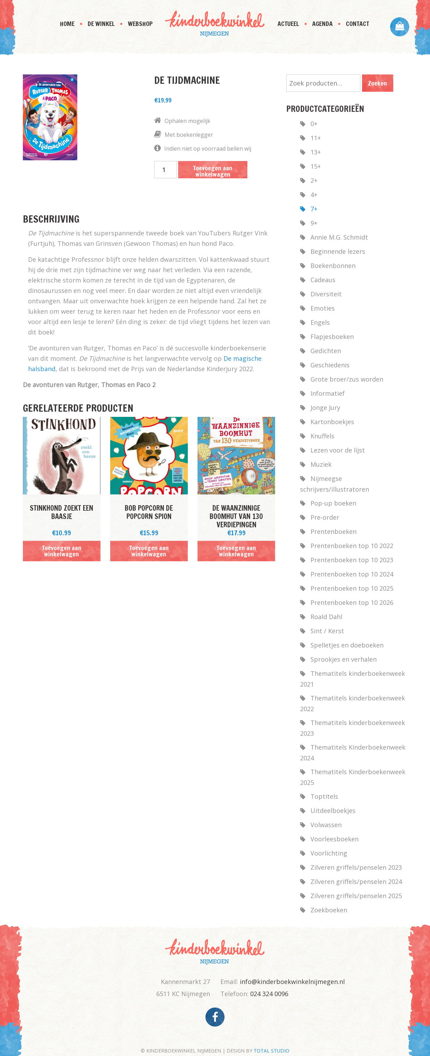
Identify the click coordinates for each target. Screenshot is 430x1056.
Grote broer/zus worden (346, 379)
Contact (357, 23)
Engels (320, 322)
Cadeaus (322, 280)
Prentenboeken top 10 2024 (351, 574)
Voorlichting (328, 853)
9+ (313, 223)
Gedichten (325, 351)
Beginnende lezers (337, 251)
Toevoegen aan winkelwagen (212, 170)
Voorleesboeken (334, 839)
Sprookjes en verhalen (343, 659)
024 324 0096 (269, 994)
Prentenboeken (333, 531)
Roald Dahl (326, 616)
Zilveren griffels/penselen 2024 (356, 881)
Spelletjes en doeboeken (347, 645)
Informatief (327, 393)
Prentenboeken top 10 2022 (351, 546)
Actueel (288, 23)
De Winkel (101, 23)
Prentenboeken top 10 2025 (351, 588)
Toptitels (324, 796)
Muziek (321, 464)
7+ (313, 209)
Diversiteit (326, 294)
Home (67, 23)
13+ (315, 152)
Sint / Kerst (327, 631)
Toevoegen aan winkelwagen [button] (61, 550)
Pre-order (324, 517)
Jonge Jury (325, 407)
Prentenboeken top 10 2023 (351, 560)
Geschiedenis (330, 365)
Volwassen (326, 825)
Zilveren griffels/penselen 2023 (356, 867)
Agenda (322, 23)
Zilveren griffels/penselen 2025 (356, 896)
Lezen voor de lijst (337, 450)
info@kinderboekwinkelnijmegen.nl (292, 981)
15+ (315, 166)
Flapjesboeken (332, 336)
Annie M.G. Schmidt (339, 237)
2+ (313, 180)
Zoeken (377, 83)
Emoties (322, 308)
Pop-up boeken (333, 503)
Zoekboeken (328, 910)
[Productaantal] (165, 169)
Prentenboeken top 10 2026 (351, 602)
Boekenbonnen (333, 265)
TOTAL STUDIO (271, 1050)
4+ (313, 194)
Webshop (140, 23)
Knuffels (322, 436)
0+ (313, 123)
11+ (315, 138)
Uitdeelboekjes (333, 810)
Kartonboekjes (332, 422)
